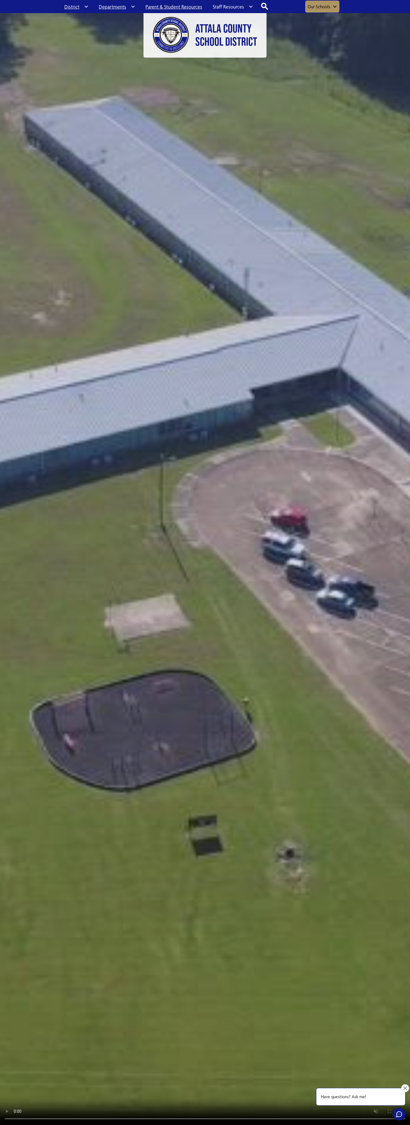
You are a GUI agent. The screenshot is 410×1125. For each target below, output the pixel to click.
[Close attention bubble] (405, 1088)
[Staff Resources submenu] (232, 6)
